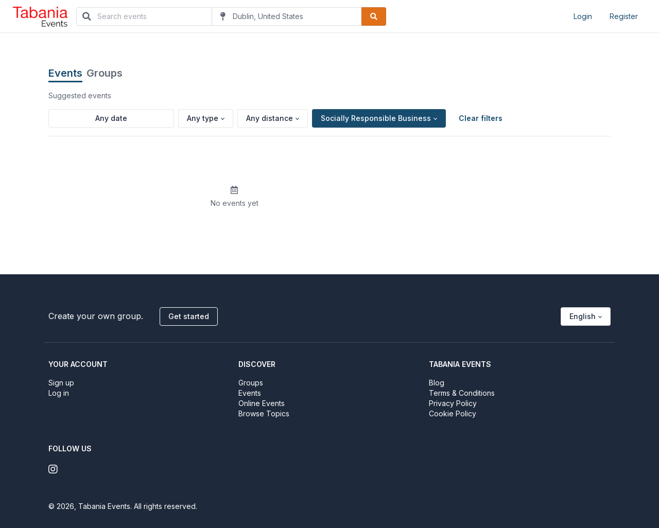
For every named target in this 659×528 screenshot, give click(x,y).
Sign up (61, 382)
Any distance (269, 118)
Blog (436, 382)
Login (583, 16)
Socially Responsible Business (376, 118)
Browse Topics (263, 413)
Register (624, 16)
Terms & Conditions (462, 393)
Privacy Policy (453, 403)
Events (65, 73)
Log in (58, 393)
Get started (188, 316)
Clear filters (480, 118)
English (582, 316)
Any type (202, 118)
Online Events (261, 403)
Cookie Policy (452, 413)
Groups (104, 73)
